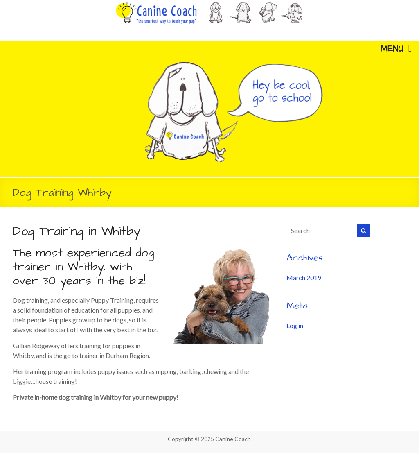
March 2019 (303, 277)
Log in (294, 325)
